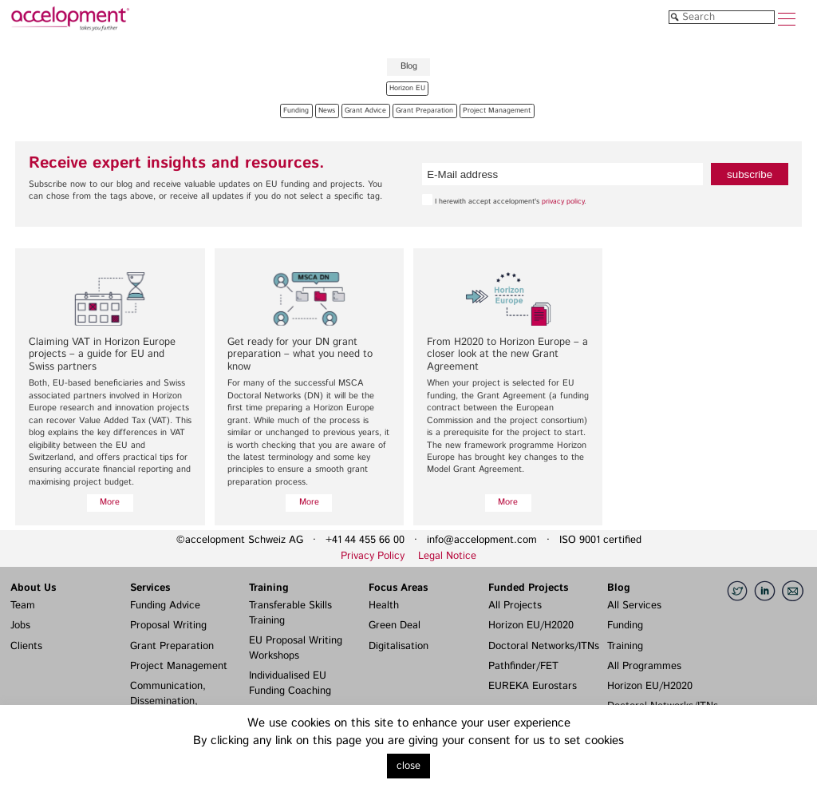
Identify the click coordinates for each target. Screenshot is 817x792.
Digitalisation (398, 646)
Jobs (20, 625)
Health (384, 605)
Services (150, 588)
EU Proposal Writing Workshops (295, 648)
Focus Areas (398, 588)
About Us (33, 588)
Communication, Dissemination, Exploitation (168, 701)
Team (22, 605)
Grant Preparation (172, 646)
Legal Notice (447, 556)
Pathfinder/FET (523, 666)
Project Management (178, 666)
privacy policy (563, 201)
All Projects (515, 605)
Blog (618, 588)
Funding (625, 625)
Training (269, 588)
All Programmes (644, 666)
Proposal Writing (168, 625)
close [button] (408, 766)
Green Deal (394, 625)
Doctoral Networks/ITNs (543, 646)
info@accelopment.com (482, 540)
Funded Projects (528, 588)
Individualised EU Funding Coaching (290, 683)
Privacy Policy (373, 556)
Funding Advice (165, 605)
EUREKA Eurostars (532, 686)
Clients (26, 646)
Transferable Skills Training (290, 613)
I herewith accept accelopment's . (504, 200)
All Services (634, 605)
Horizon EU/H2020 (531, 625)
